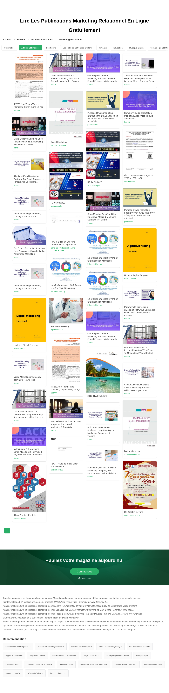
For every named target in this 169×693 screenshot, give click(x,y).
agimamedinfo (57, 329)
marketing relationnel (70, 39)
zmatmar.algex (93, 185)
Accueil (7, 39)
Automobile (9, 48)
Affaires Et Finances (30, 48)
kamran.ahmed (20, 518)
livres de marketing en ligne (110, 646)
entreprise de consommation (64, 655)
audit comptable (66, 664)
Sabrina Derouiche (58, 145)
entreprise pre (142, 655)
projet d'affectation (91, 655)
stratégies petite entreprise (117, 655)
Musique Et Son (136, 48)
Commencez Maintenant (84, 572)
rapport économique (14, 655)
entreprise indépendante (139, 646)
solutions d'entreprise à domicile (93, 664)
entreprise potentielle (153, 664)
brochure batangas (58, 673)
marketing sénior (13, 664)
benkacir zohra (57, 206)
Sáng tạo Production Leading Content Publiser (63, 249)
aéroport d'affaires (35, 673)
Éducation (118, 48)
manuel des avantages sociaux (51, 646)
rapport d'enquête (13, 673)
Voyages (103, 48)
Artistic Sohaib (130, 278)
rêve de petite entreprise (81, 646)
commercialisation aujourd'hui (18, 646)
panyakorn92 (92, 125)
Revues (21, 39)
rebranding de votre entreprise (39, 664)
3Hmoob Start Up (94, 264)
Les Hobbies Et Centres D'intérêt (77, 48)
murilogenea (129, 181)
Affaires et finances (42, 39)
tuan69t (17, 110)
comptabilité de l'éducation (126, 664)
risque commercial (37, 655)
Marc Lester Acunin (132, 515)
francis (53, 84)
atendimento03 (57, 470)
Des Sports (51, 48)
